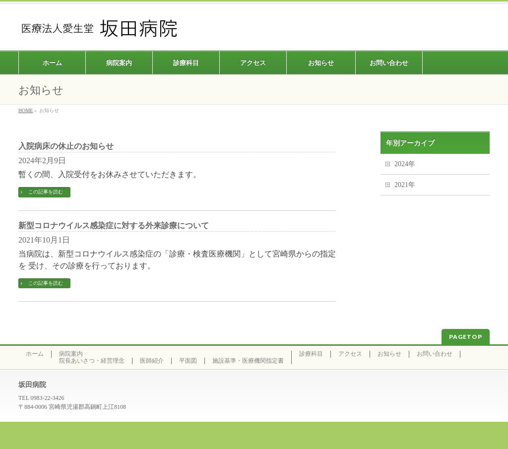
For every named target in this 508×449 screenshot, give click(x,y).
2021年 (404, 185)
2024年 (404, 164)
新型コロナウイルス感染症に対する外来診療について (113, 225)
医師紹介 (152, 361)
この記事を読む (45, 191)
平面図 (188, 361)
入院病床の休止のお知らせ (66, 146)
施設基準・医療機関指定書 (248, 361)
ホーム (35, 354)
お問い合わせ (434, 354)
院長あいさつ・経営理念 (92, 361)
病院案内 (71, 354)
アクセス (350, 354)
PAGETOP (465, 336)
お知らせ (389, 354)
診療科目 (311, 354)
